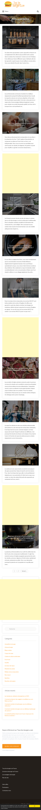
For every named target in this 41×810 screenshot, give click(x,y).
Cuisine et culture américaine (12, 656)
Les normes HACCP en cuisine (20, 289)
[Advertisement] (20, 173)
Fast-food (7, 659)
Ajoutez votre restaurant (12, 746)
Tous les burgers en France (9, 768)
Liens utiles (5, 784)
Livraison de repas (10, 665)
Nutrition (7, 678)
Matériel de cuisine (10, 668)
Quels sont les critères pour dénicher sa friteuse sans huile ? (20, 246)
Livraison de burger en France (10, 771)
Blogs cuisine (8, 650)
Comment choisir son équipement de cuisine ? (21, 205)
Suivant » (24, 571)
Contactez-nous (6, 790)
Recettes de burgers (10, 681)
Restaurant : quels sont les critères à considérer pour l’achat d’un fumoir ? (20, 39)
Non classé (7, 675)
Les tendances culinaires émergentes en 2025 (17, 696)
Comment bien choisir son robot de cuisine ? (20, 456)
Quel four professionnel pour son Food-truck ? (20, 124)
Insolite (7, 662)
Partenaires (5, 787)
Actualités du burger (10, 644)
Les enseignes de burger (8, 774)
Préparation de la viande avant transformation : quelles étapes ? (20, 369)
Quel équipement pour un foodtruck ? (20, 412)
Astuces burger (9, 647)
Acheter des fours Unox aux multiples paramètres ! (20, 81)
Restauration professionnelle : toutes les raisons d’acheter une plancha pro (20, 538)
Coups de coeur (9, 653)
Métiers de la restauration (12, 672)
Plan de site (5, 777)
